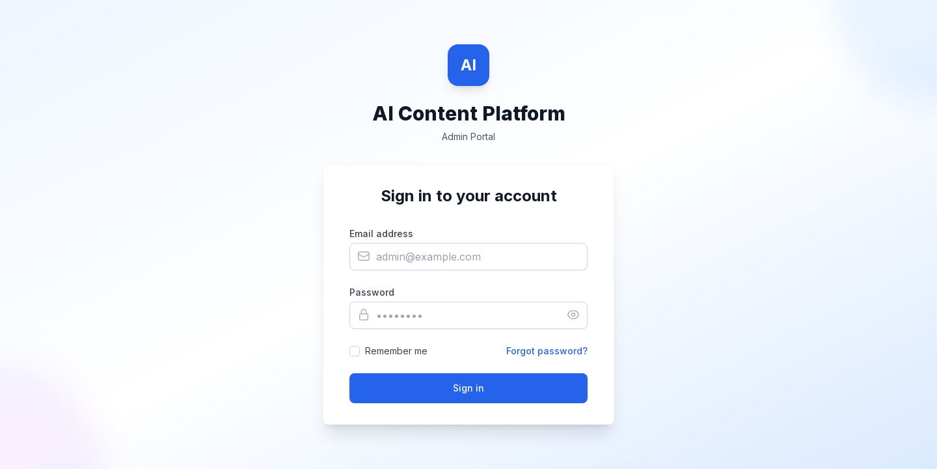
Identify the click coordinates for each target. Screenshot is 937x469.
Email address (381, 233)
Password (371, 292)
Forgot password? (547, 350)
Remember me (396, 350)
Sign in (468, 387)
